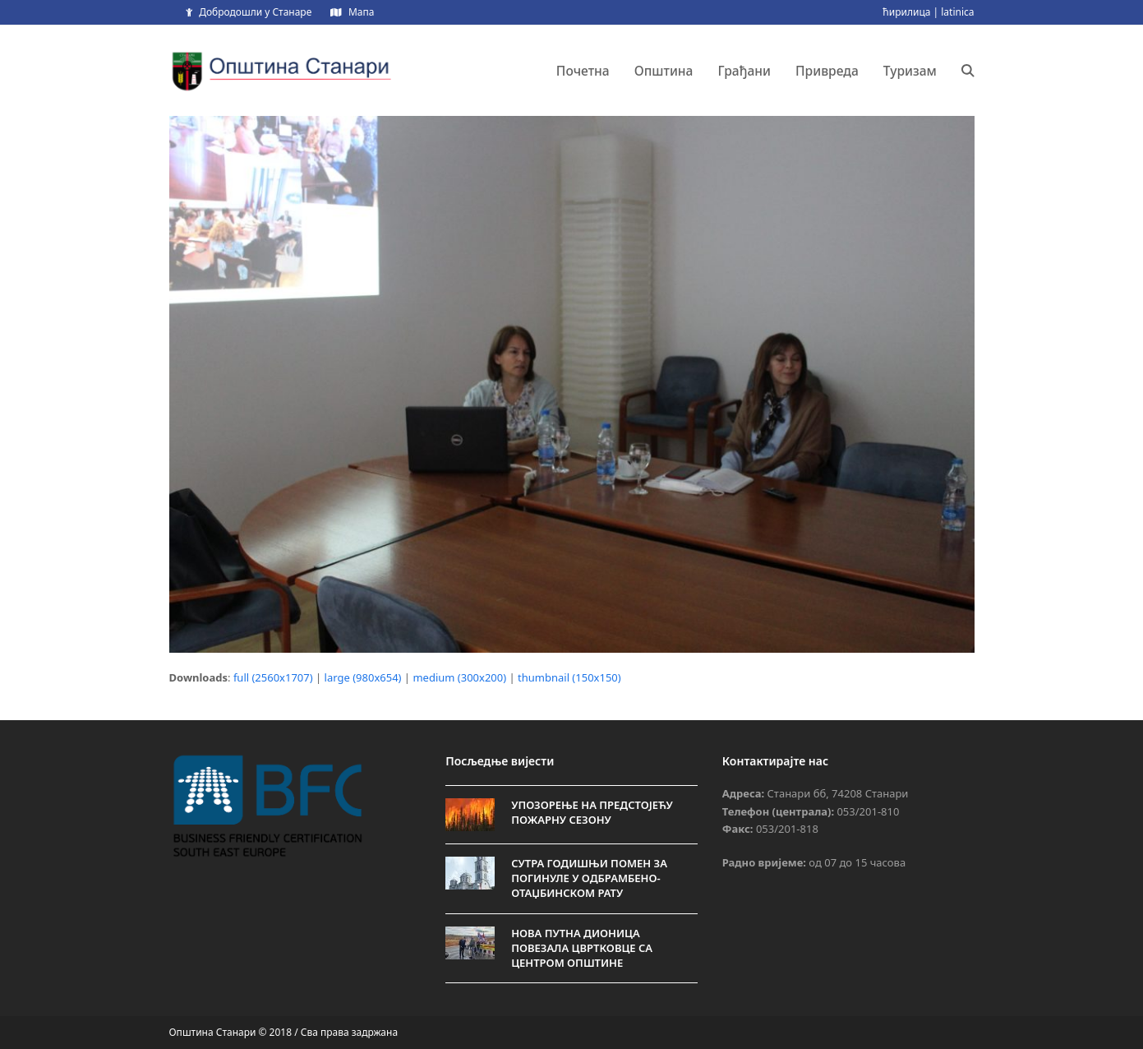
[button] (968, 70)
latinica (957, 12)
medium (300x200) (459, 677)
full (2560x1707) (273, 677)
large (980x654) (363, 677)
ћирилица (906, 12)
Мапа (361, 12)
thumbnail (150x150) (569, 677)
